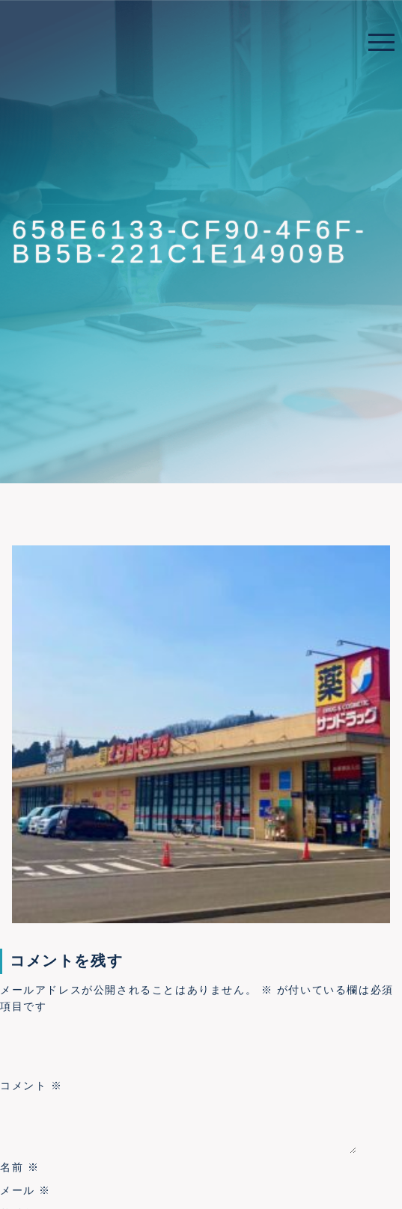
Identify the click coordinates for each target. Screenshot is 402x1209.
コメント (31, 1086)
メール (25, 1190)
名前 (19, 1167)
